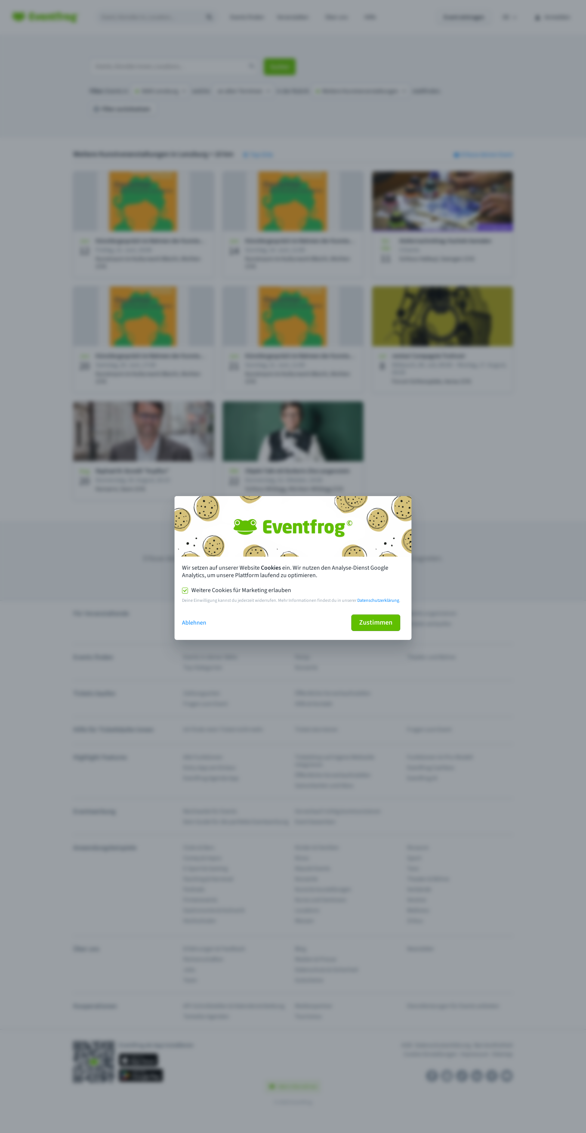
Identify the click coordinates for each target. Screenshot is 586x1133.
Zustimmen (375, 622)
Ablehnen (194, 622)
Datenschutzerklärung (378, 600)
